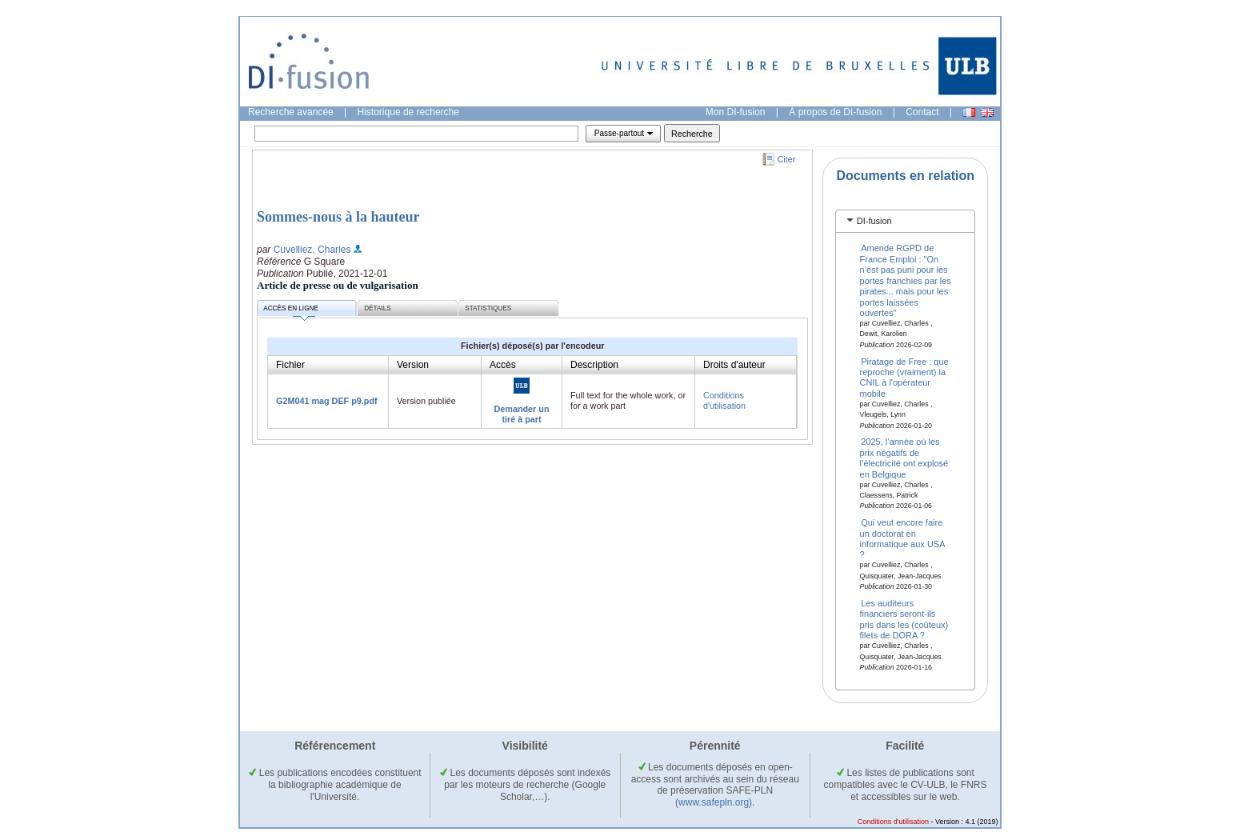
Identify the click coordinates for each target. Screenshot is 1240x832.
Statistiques (488, 308)
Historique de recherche (408, 112)
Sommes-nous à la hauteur (338, 217)
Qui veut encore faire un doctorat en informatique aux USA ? (902, 538)
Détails (377, 308)
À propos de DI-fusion (835, 112)
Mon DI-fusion (736, 112)
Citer (787, 159)
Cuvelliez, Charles (312, 249)
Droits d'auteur (734, 364)
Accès (503, 364)
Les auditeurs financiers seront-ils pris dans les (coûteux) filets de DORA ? (904, 619)
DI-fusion (874, 221)
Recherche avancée (291, 112)
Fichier (290, 364)
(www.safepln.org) (713, 802)
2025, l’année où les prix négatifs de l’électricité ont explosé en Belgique (904, 457)
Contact (922, 112)
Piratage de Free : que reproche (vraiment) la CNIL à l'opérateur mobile (904, 377)
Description (594, 364)
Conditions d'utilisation (724, 400)
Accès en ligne (290, 311)
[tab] (905, 221)
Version (413, 364)
